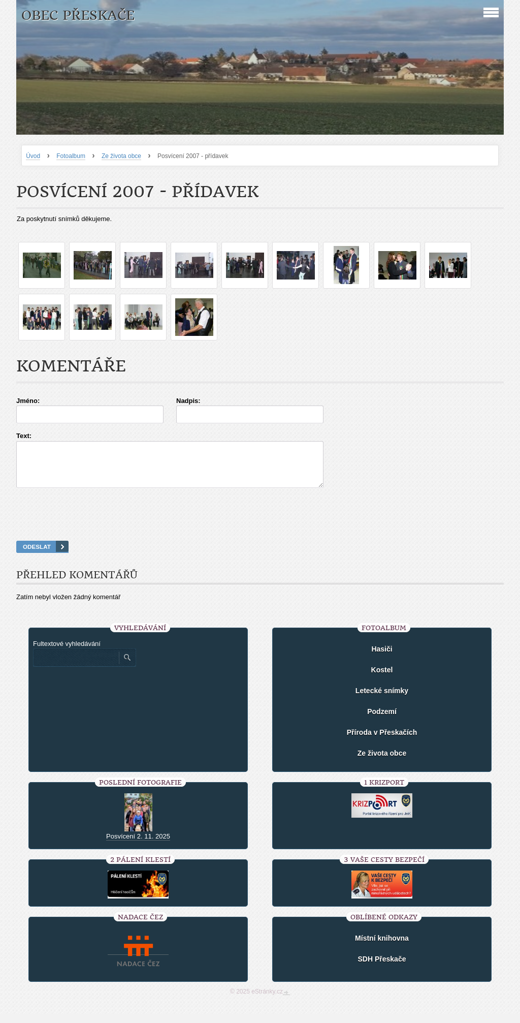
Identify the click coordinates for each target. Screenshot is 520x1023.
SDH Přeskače (382, 968)
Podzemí (382, 721)
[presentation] (260, 527)
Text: (23, 436)
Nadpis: (188, 401)
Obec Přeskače (78, 15)
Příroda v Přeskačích (382, 741)
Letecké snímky (381, 700)
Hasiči (381, 658)
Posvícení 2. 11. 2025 (138, 845)
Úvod (33, 156)
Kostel (382, 679)
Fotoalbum (70, 156)
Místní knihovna (382, 947)
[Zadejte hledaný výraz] (75, 667)
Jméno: (28, 401)
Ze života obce (121, 156)
